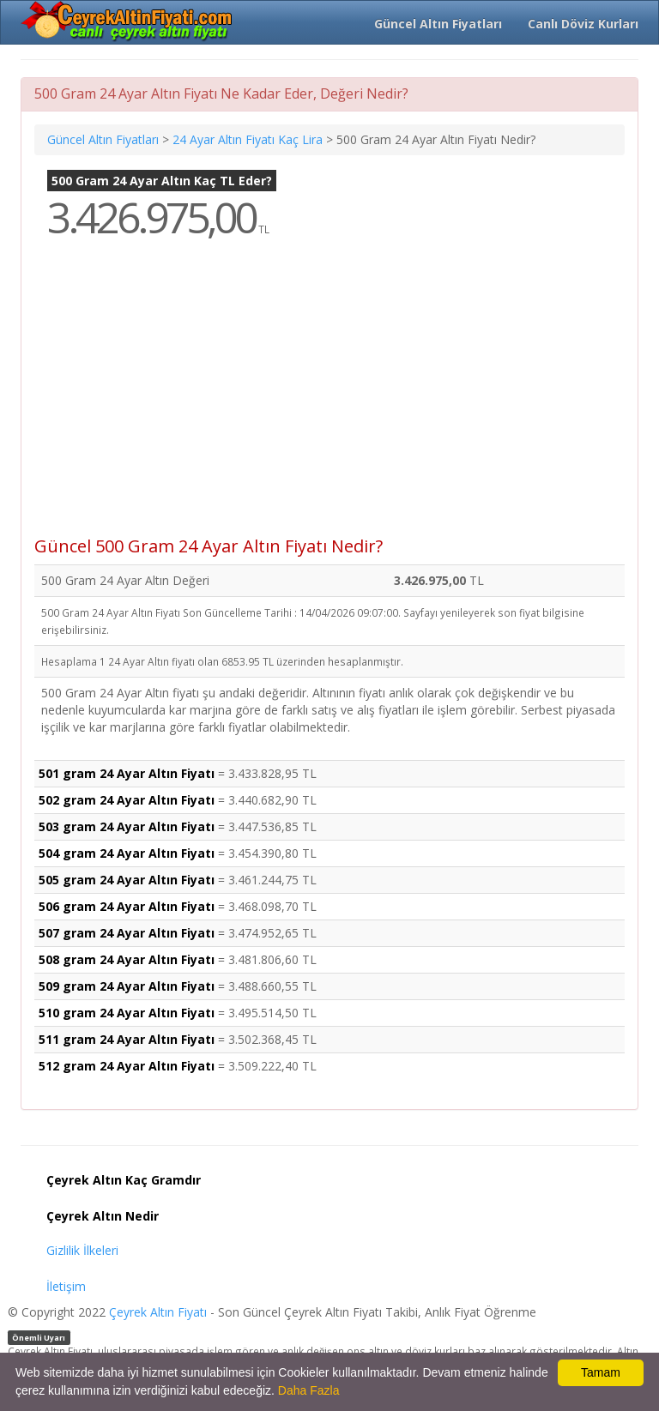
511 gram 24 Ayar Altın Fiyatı (127, 1039)
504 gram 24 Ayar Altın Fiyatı (127, 853)
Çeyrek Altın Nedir (102, 1216)
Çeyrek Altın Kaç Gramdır (123, 1180)
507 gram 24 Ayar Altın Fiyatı (127, 933)
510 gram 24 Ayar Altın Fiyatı (127, 1012)
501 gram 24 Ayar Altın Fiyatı (127, 773)
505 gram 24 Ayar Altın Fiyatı (127, 879)
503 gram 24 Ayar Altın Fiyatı (127, 826)
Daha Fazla (309, 1390)
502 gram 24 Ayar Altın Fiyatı (127, 800)
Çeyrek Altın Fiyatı (158, 1312)
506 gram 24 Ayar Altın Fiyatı (127, 906)
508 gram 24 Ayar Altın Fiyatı (127, 959)
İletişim (66, 1286)
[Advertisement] (329, 400)
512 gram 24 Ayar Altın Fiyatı (127, 1066)
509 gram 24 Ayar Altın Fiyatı (127, 986)
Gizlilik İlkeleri (82, 1250)
